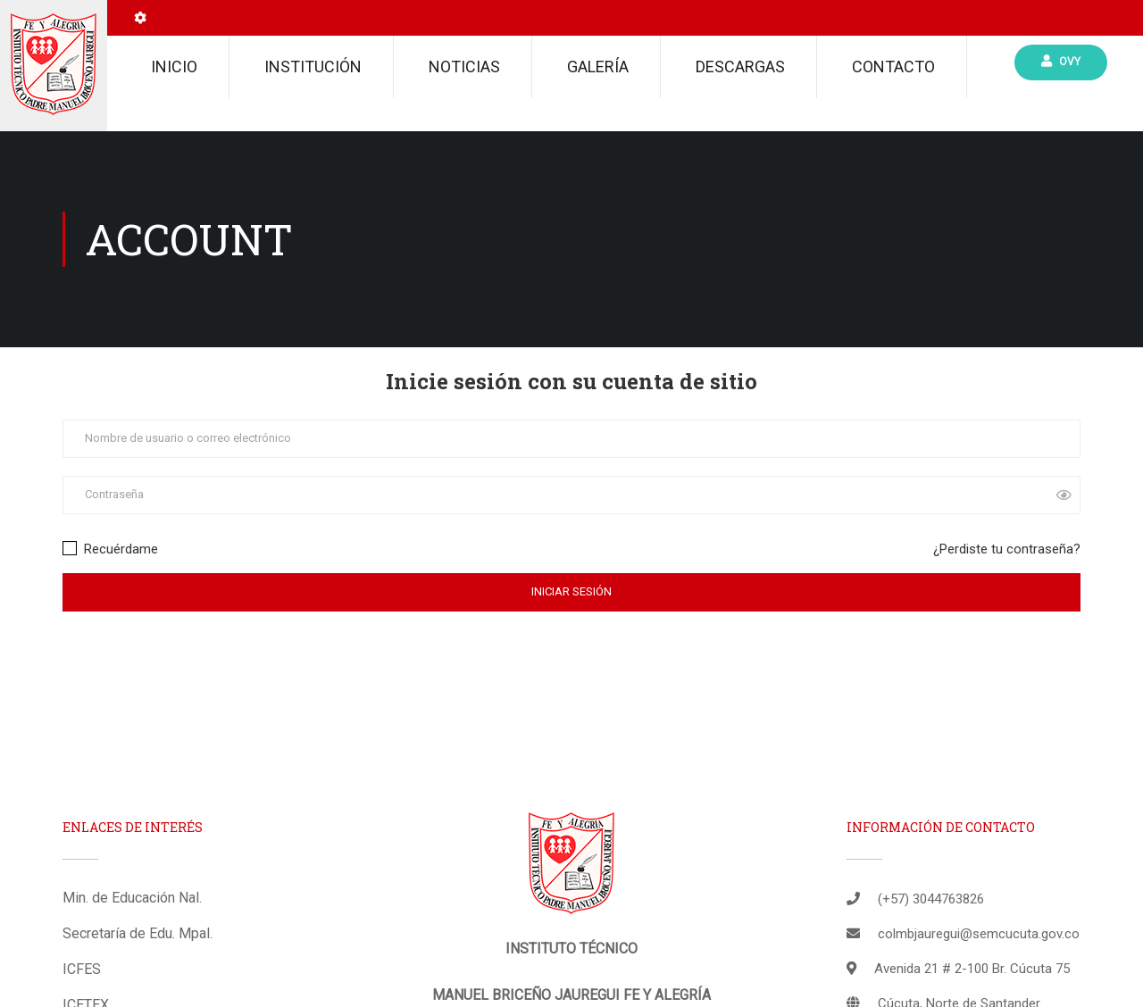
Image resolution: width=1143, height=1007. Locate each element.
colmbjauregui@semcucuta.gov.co (979, 934)
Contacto (893, 66)
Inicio (174, 66)
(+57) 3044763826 (931, 899)
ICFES (82, 969)
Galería (598, 66)
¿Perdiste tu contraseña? (1006, 549)
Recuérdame (110, 549)
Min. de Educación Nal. (132, 897)
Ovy (1060, 61)
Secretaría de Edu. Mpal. (138, 933)
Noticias (464, 66)
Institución (313, 66)
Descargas (740, 66)
